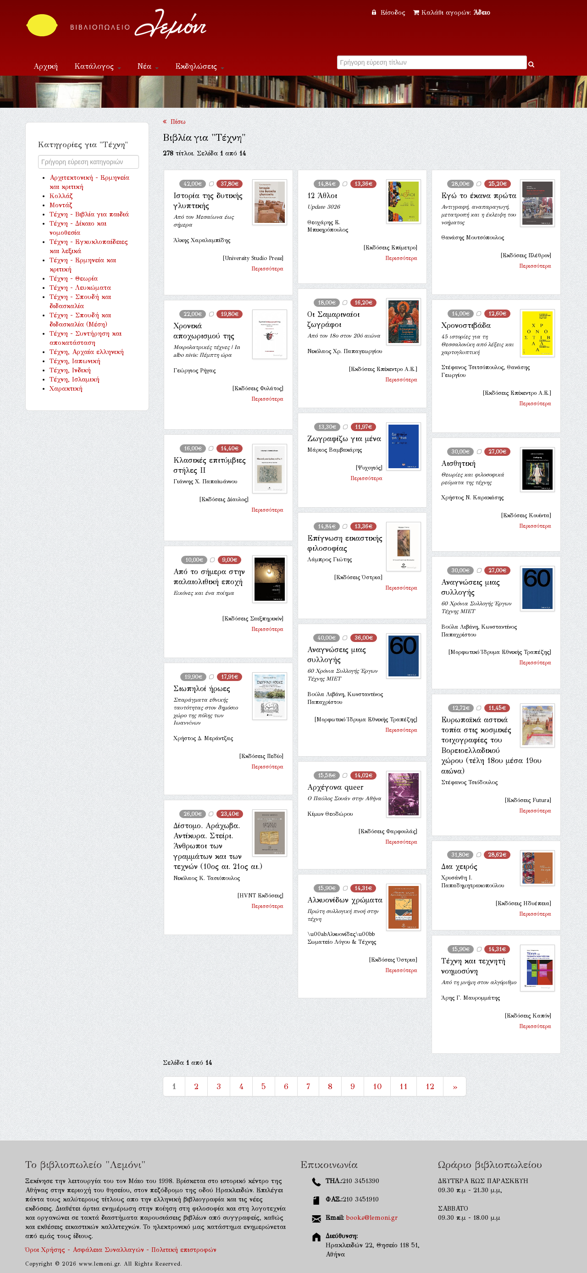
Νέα (148, 66)
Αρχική (45, 66)
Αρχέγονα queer (335, 787)
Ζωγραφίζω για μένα (344, 438)
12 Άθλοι (322, 195)
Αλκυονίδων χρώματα (344, 900)
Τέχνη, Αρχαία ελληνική (87, 352)
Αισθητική (458, 463)
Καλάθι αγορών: (451, 13)
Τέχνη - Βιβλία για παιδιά (89, 214)
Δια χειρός (459, 866)
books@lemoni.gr (372, 1218)
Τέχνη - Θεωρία (74, 278)
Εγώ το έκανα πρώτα (478, 195)
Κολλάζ (61, 196)
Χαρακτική (66, 389)
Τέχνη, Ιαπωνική (75, 361)
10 (377, 1086)
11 (403, 1086)
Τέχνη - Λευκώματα (80, 288)
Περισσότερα (267, 269)
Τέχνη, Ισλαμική (75, 379)
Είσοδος (390, 13)
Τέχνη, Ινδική (70, 370)
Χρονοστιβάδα (466, 325)
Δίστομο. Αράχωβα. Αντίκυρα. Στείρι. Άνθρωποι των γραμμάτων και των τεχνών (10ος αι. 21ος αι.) (217, 846)
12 (430, 1086)
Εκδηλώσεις (199, 66)
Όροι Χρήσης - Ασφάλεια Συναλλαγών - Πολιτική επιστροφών (120, 1250)
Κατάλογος (97, 66)
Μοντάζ (61, 205)
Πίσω (174, 122)
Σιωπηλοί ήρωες (201, 688)
